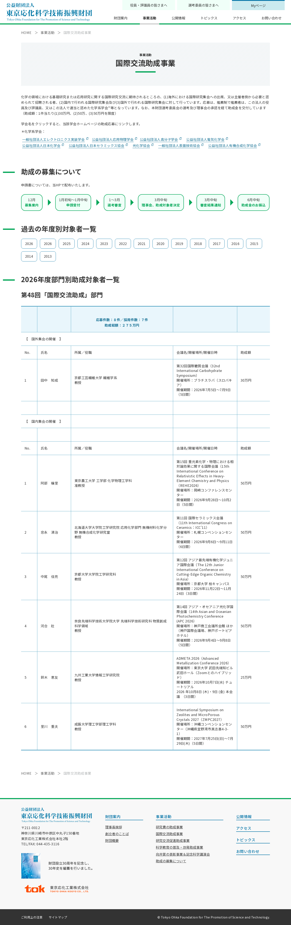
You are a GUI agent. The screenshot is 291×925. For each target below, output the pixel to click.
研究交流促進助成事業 (173, 840)
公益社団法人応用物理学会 (113, 139)
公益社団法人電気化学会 (205, 139)
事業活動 (149, 17)
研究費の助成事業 (169, 826)
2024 (85, 243)
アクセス (239, 17)
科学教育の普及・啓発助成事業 (179, 847)
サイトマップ (58, 917)
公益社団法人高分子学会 (159, 139)
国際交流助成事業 (169, 833)
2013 (48, 256)
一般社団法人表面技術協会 (179, 145)
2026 (29, 243)
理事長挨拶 (113, 826)
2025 (67, 243)
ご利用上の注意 (31, 917)
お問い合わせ (271, 17)
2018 (198, 243)
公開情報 (178, 17)
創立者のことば (117, 833)
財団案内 (120, 17)
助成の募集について (171, 860)
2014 (29, 256)
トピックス (209, 17)
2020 (160, 243)
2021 (142, 243)
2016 (235, 243)
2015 (254, 243)
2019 (179, 243)
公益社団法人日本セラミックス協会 (96, 145)
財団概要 (112, 840)
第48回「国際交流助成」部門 (62, 294)
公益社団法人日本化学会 (41, 145)
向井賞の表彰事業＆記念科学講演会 (183, 854)
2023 (104, 243)
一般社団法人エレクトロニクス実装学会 (53, 139)
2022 (123, 243)
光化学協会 (141, 145)
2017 (217, 243)
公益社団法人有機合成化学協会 (232, 145)
